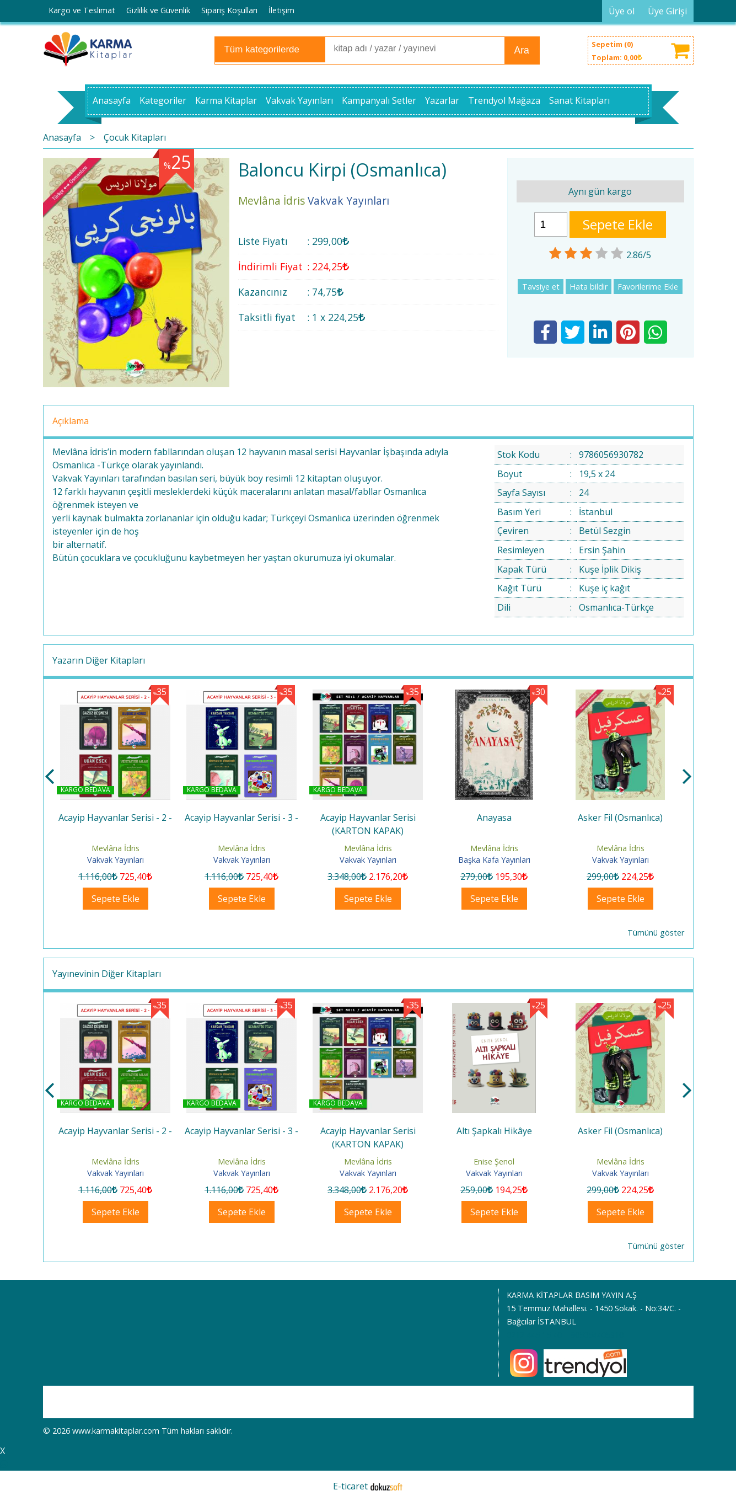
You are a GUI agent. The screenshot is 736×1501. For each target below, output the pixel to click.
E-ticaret (350, 1486)
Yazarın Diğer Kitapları (98, 660)
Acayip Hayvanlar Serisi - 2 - (241, 817)
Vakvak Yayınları (115, 859)
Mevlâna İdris (115, 848)
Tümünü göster (655, 932)
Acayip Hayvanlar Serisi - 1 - (115, 817)
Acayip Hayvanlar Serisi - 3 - (368, 817)
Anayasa (620, 817)
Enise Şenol (620, 1161)
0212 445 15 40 (534, 1334)
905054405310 (597, 1334)
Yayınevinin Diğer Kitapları (106, 974)
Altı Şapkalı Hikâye (620, 1131)
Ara (521, 50)
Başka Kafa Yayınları (620, 859)
